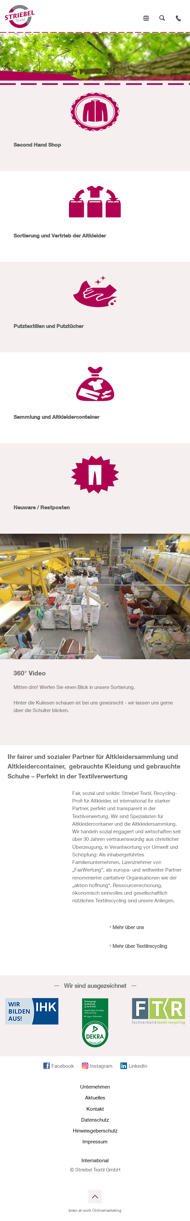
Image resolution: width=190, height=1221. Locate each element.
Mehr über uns (128, 927)
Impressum (95, 1141)
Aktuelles (95, 1097)
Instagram (101, 1066)
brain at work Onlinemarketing (95, 1210)
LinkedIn (138, 1066)
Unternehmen (95, 1087)
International (95, 1160)
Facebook (62, 1066)
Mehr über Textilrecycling (139, 946)
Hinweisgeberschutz (95, 1130)
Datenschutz (95, 1120)
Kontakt (95, 1109)
